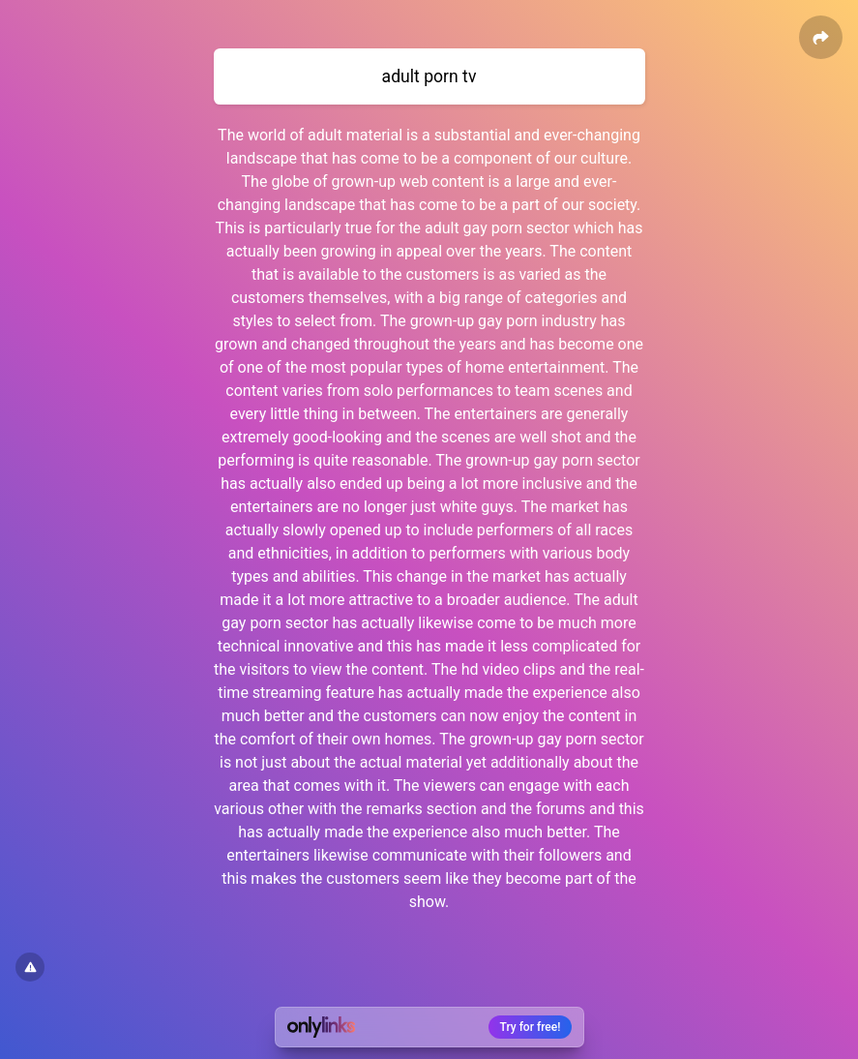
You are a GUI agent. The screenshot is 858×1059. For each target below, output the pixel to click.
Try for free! (530, 1027)
